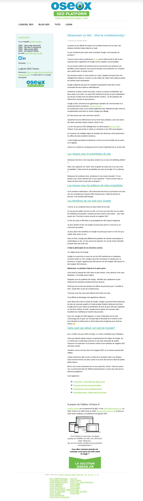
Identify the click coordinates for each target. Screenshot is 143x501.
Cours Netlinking (56, 484)
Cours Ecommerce (57, 488)
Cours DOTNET (78, 492)
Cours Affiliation (56, 486)
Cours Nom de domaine (59, 497)
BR (86, 475)
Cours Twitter (55, 493)
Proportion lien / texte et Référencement (87, 389)
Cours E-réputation (57, 492)
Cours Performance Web (60, 490)
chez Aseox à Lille (33, 53)
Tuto (57, 24)
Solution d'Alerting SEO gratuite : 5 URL (71, 18)
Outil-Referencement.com (113, 408)
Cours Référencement (59, 479)
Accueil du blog (23, 37)
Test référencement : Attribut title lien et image (89, 392)
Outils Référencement (59, 482)
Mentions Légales (70, 475)
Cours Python (75, 480)
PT (98, 475)
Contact (61, 475)
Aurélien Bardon (73, 408)
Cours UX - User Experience (81, 482)
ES (92, 475)
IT (95, 475)
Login (69, 24)
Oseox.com (80, 475)
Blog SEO (44, 24)
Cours (75, 484)
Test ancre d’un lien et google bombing (87, 385)
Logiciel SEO (26, 24)
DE (89, 475)
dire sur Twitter (115, 127)
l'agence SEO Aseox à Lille (106, 411)
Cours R (73, 479)
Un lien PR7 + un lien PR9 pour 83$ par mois (89, 382)
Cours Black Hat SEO (59, 480)
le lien (96, 59)
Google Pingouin (95, 106)
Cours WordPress (57, 495)
